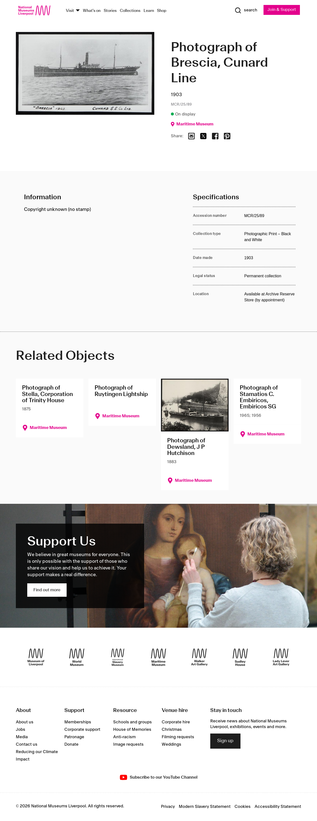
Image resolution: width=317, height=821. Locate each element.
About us (24, 722)
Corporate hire (176, 722)
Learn (149, 11)
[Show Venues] (78, 11)
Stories (110, 11)
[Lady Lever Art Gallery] (281, 657)
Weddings (171, 744)
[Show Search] (245, 10)
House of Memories (132, 730)
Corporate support (82, 730)
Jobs (20, 730)
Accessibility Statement (278, 807)
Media (22, 737)
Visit (70, 11)
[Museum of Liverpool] (36, 657)
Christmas (172, 730)
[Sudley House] (240, 657)
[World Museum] (76, 657)
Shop (161, 11)
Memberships (77, 722)
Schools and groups (132, 722)
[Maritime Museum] (158, 657)
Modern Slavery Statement (205, 807)
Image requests (128, 744)
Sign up (225, 740)
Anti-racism (124, 737)
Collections (130, 11)
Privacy (168, 807)
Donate (71, 744)
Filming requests (178, 737)
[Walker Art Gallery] (199, 657)
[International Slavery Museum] (117, 657)
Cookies (243, 807)
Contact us (26, 744)
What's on (92, 11)
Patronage (74, 737)
